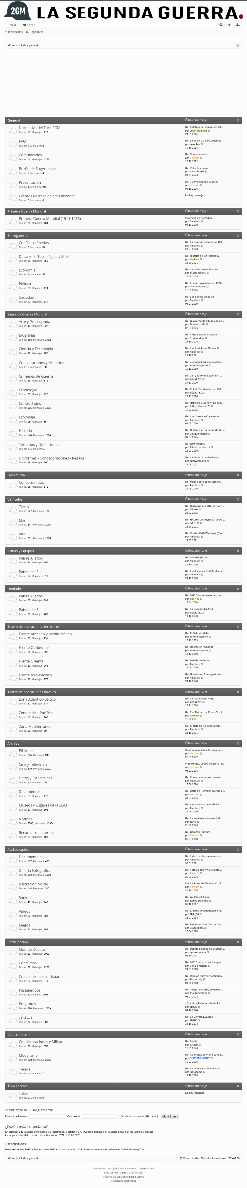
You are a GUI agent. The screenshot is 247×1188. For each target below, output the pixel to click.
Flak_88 (194, 914)
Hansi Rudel (197, 171)
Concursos (28, 963)
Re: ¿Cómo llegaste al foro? (201, 181)
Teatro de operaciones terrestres (33, 626)
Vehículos (15, 499)
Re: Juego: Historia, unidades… (204, 989)
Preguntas (27, 1003)
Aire (22, 533)
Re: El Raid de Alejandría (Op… (203, 725)
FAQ (22, 141)
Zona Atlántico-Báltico (37, 699)
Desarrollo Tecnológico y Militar (45, 256)
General (13, 120)
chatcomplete (198, 272)
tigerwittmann (198, 461)
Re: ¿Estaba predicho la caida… (204, 362)
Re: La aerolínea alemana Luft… (204, 818)
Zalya (193, 821)
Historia (25, 430)
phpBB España (136, 1177)
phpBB (114, 1168)
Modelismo (28, 1055)
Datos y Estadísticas (35, 777)
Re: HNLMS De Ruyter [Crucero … (205, 519)
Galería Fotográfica (35, 870)
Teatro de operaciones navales (31, 691)
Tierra (24, 506)
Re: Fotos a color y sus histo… (203, 869)
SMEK (193, 1006)
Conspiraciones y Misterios (41, 362)
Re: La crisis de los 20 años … (203, 269)
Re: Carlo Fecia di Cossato (201, 334)
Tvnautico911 (197, 324)
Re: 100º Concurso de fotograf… (204, 962)
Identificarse (15, 32)
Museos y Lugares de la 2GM (43, 805)
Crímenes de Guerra (36, 376)
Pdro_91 (194, 523)
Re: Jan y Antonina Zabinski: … (204, 375)
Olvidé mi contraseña (132, 1116)
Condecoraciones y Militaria (42, 1041)
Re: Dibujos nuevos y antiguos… (204, 976)
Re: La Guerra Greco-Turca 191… (205, 242)
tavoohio (195, 144)
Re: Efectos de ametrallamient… (204, 910)
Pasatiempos (30, 990)
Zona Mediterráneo (35, 726)
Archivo (13, 743)
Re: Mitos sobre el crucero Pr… (203, 481)
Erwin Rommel (198, 130)
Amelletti (195, 221)
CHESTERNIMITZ (200, 1058)
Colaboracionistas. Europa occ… (204, 750)
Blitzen (194, 509)
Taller (23, 1093)
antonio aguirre (199, 365)
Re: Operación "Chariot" (199, 646)
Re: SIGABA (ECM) (196, 557)
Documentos (29, 791)
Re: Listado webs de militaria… (203, 1068)
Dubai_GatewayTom (132, 1149)
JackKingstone (198, 993)
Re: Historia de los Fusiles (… (202, 255)
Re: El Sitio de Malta (197, 633)
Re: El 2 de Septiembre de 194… (204, 389)
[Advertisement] (123, 83)
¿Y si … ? (25, 1017)
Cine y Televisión (33, 764)
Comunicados (30, 154)
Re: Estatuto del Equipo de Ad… (204, 127)
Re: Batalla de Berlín (197, 660)
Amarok (194, 835)
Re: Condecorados (196, 154)
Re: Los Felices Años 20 (199, 296)
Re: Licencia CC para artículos (203, 140)
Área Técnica (17, 1086)
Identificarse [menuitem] (230, 25)
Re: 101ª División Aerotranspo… (204, 595)
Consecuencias (31, 482)
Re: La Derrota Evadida (199, 1016)
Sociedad (26, 297)
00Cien (194, 1044)
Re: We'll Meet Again (197, 897)
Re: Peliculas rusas (196, 168)
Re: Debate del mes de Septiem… (205, 948)
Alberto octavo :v (200, 447)
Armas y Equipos (20, 550)
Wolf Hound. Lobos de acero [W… (205, 763)
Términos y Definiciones (39, 444)
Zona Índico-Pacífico (36, 712)
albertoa (194, 598)
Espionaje (27, 417)
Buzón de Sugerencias (37, 168)
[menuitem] (221, 24)
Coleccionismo (18, 1034)
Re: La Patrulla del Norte (199, 698)
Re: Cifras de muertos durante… (204, 777)
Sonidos (25, 897)
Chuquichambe (198, 433)
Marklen (194, 259)
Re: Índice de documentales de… (204, 856)
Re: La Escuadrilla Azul (199, 609)
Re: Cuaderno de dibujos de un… (205, 321)
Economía (27, 270)
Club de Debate (32, 949)
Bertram (194, 157)
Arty (116, 1172)
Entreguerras (17, 235)
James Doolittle (199, 900)
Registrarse (36, 32)
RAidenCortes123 (200, 406)
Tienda (24, 1069)
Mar (22, 520)
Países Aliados (31, 558)
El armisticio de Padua (198, 218)
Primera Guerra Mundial (26, 211)
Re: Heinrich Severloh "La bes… (204, 402)
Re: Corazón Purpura (197, 832)
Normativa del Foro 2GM (39, 127)
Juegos (24, 925)
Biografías (27, 335)
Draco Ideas (197, 927)
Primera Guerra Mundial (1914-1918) (50, 218)
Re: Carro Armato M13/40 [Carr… (204, 506)
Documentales (31, 856)
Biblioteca (27, 750)
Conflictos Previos (34, 242)
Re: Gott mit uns (195, 443)
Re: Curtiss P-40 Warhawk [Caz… (205, 533)
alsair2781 (196, 379)
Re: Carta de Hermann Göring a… (205, 791)
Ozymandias (197, 338)
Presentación (30, 182)
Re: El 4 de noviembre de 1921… (204, 283)
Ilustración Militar (33, 884)
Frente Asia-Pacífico (35, 674)
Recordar (153, 1116)
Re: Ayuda (191, 1041)
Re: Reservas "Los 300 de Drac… (205, 924)
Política (25, 283)
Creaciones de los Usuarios (41, 976)
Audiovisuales (18, 849)
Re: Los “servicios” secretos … (203, 416)
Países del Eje (30, 571)
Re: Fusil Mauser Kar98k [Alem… (204, 571)
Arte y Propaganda (34, 321)
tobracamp (196, 1072)
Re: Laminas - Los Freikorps (202, 457)
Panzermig (196, 979)
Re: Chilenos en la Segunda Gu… (205, 430)
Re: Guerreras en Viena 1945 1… (204, 1054)
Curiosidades (30, 403)
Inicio (12, 25)
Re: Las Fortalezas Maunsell (202, 348)
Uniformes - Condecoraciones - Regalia (51, 458)
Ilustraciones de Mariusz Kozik (203, 883)
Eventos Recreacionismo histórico (47, 195)
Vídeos (24, 911)
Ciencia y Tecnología (36, 348)
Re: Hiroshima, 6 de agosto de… (204, 674)
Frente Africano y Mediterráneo (45, 633)
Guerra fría (16, 475)
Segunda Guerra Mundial (27, 314)
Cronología (28, 389)
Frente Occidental (34, 647)
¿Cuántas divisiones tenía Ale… (204, 1003)
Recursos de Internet (36, 832)
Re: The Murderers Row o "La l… (204, 712)
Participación (17, 942)
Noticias (25, 818)
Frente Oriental (31, 661)
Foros (31, 25)
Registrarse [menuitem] (238, 25)
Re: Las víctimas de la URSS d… (204, 804)
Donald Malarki (198, 965)
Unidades (14, 588)
